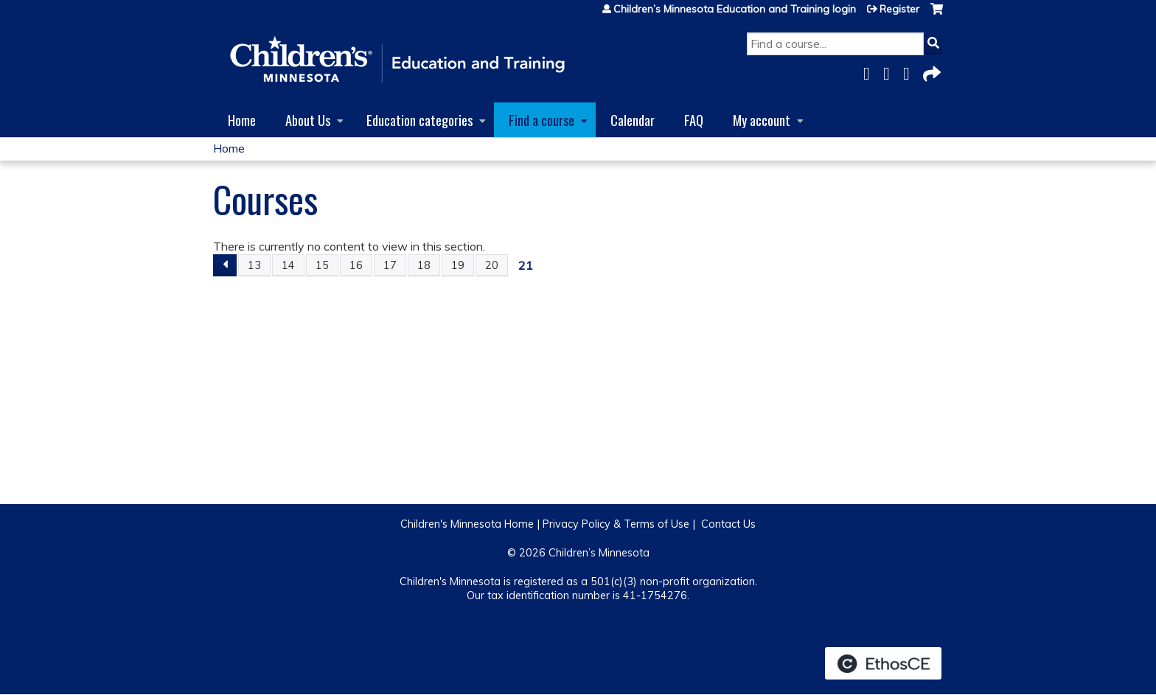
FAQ (693, 120)
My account (761, 120)
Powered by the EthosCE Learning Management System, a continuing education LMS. (883, 663)
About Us (307, 120)
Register (899, 9)
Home (242, 120)
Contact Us (728, 524)
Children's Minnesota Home (467, 524)
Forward (930, 71)
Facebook (870, 71)
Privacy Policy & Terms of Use (616, 524)
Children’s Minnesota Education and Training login (734, 9)
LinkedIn (910, 71)
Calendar (632, 120)
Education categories (419, 120)
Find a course (541, 120)
